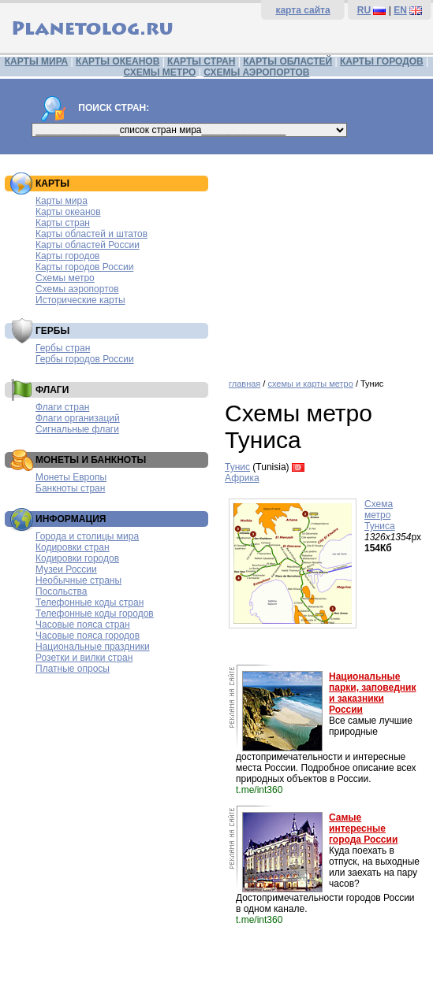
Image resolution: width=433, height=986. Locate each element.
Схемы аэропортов (77, 289)
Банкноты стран (70, 488)
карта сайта (302, 10)
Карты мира (61, 200)
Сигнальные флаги (77, 429)
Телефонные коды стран (89, 602)
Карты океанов (68, 211)
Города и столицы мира (87, 536)
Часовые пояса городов (87, 635)
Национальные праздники (92, 646)
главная (244, 383)
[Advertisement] (325, 260)
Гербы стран (62, 348)
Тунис (237, 467)
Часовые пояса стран (82, 624)
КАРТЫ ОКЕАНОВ (117, 61)
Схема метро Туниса (379, 515)
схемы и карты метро (310, 383)
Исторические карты (80, 300)
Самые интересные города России (363, 828)
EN (400, 10)
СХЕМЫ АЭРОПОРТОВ (256, 72)
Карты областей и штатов (91, 233)
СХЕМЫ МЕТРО (160, 72)
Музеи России (66, 569)
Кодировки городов (77, 558)
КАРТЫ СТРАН (201, 61)
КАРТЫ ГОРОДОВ (382, 61)
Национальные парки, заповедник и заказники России (372, 693)
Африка (242, 478)
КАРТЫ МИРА (36, 61)
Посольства (61, 591)
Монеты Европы (70, 477)
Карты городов (67, 255)
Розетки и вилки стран (84, 657)
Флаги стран (62, 407)
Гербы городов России (84, 359)
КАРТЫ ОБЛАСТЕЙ (287, 61)
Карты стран (62, 222)
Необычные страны (78, 580)
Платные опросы (72, 668)
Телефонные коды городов (94, 613)
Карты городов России (84, 266)
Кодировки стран (72, 547)
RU (364, 10)
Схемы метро (65, 278)
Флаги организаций (77, 418)
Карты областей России (87, 244)
